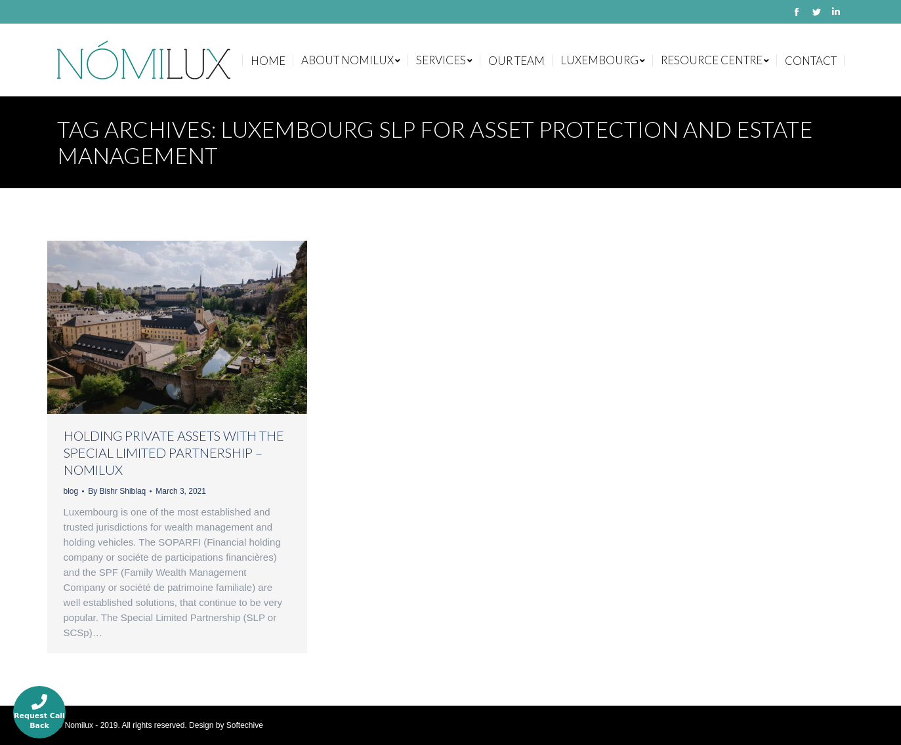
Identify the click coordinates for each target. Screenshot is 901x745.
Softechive (244, 725)
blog (71, 491)
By (117, 491)
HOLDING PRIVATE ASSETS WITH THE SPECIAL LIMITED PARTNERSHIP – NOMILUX (174, 452)
